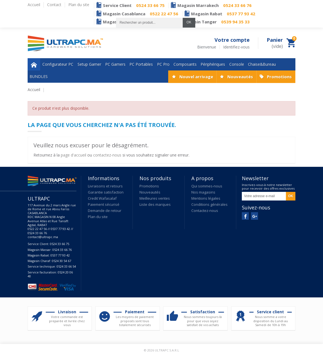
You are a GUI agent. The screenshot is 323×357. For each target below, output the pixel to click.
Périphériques (213, 64)
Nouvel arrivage (196, 76)
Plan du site (98, 216)
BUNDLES (39, 76)
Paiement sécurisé (103, 204)
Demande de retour (104, 210)
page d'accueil (73, 155)
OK (189, 22)
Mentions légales (205, 198)
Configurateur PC (57, 64)
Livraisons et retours (105, 186)
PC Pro (163, 64)
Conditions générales (209, 204)
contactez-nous (107, 155)
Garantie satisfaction (106, 192)
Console (236, 64)
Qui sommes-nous (206, 186)
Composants (185, 64)
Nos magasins (203, 192)
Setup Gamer (89, 64)
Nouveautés (240, 76)
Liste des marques (155, 204)
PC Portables (141, 64)
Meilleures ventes (154, 198)
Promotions (279, 76)
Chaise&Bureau (262, 64)
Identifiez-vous (236, 47)
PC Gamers (115, 64)
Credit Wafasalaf (102, 198)
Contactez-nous (204, 210)
